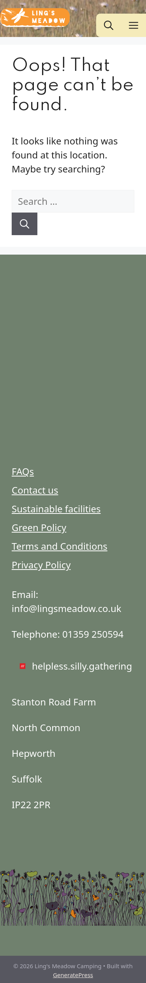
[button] (108, 25)
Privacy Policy (41, 564)
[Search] (24, 224)
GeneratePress (73, 975)
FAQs (23, 471)
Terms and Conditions (59, 546)
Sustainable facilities (56, 508)
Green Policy (39, 527)
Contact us (35, 490)
